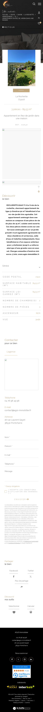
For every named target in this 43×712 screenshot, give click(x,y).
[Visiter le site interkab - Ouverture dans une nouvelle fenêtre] (26, 687)
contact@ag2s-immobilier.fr (18, 410)
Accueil (5, 14)
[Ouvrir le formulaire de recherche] (34, 4)
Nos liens (30, 700)
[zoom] (21, 130)
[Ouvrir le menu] (39, 4)
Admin (23, 700)
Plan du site (27, 698)
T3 (15, 16)
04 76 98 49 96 (12, 401)
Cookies (27, 702)
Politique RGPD (18, 702)
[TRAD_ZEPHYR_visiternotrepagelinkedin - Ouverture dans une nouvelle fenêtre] (31, 659)
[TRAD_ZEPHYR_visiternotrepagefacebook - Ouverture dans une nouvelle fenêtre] (12, 659)
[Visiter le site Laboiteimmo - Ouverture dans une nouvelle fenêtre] (21, 707)
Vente (12, 14)
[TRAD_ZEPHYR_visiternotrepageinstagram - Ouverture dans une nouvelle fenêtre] (24, 659)
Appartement (7, 16)
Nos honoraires (16, 698)
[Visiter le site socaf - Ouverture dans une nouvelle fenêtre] (12, 687)
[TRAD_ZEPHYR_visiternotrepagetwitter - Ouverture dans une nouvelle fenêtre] (18, 659)
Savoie (19, 14)
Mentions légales (14, 700)
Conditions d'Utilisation (14, 543)
